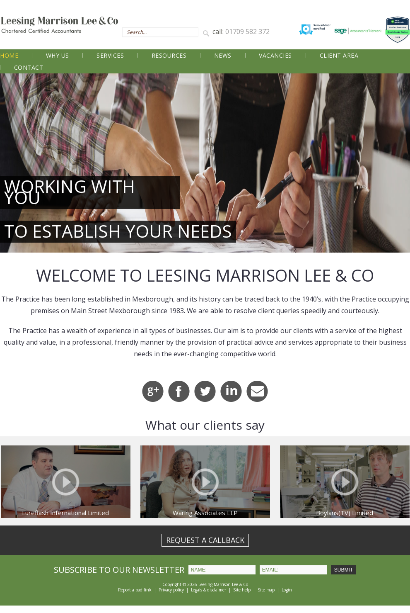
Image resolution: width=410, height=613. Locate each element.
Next (399, 163)
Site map (266, 590)
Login (287, 590)
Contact (28, 67)
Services (110, 55)
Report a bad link (135, 590)
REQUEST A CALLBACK (205, 540)
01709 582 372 (247, 31)
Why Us (57, 55)
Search (207, 33)
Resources (169, 55)
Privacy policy (171, 590)
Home (9, 55)
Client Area (339, 55)
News (223, 55)
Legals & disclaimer (208, 590)
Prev (10, 163)
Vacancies (275, 55)
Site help (242, 590)
